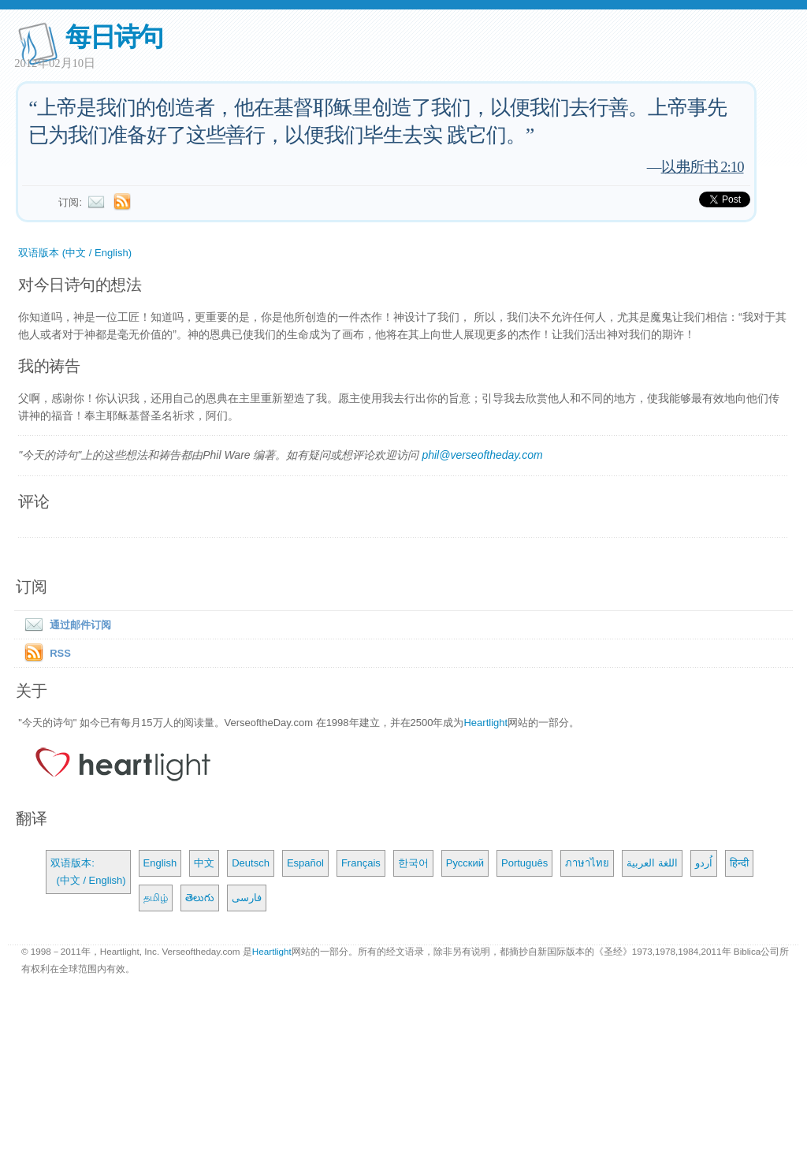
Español (305, 863)
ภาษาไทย (587, 863)
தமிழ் (155, 898)
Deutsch (251, 863)
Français (361, 863)
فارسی (247, 898)
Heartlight (485, 722)
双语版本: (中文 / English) (87, 871)
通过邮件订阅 (64, 625)
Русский (465, 863)
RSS (60, 653)
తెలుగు (199, 898)
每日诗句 (113, 36)
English (160, 863)
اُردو (703, 863)
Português (524, 863)
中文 (204, 863)
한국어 (413, 863)
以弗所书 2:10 (702, 166)
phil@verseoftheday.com (482, 455)
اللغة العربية (652, 863)
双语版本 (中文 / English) (75, 253)
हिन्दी (739, 863)
